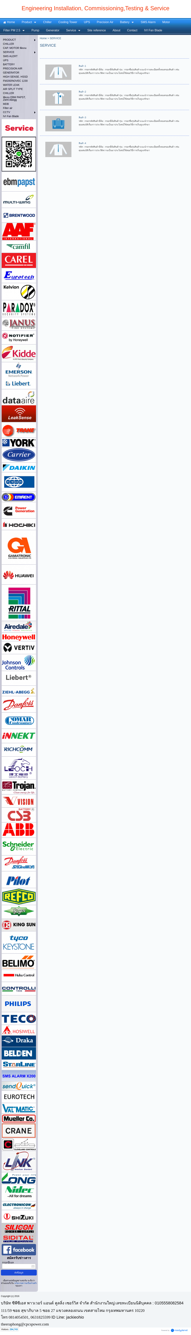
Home (43, 38)
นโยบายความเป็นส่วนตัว (25, 1283)
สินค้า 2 (82, 91)
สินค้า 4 (82, 143)
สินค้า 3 (82, 117)
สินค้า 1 (82, 66)
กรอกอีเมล (8, 1262)
